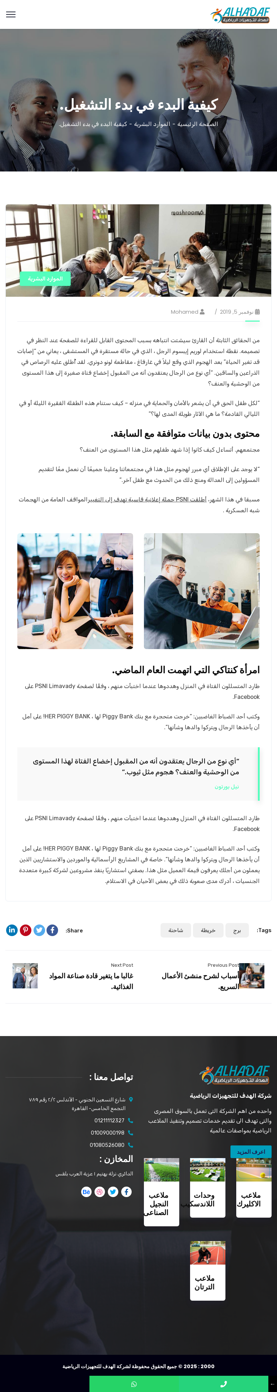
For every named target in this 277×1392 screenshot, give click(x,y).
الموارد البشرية (152, 124)
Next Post (122, 965)
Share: (74, 930)
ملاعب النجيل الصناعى (155, 1204)
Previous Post (223, 965)
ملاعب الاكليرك (249, 1199)
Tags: (264, 930)
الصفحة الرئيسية (197, 124)
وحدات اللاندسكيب (197, 1199)
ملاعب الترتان (204, 1282)
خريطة (208, 930)
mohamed (184, 312)
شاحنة (175, 930)
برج (237, 930)
